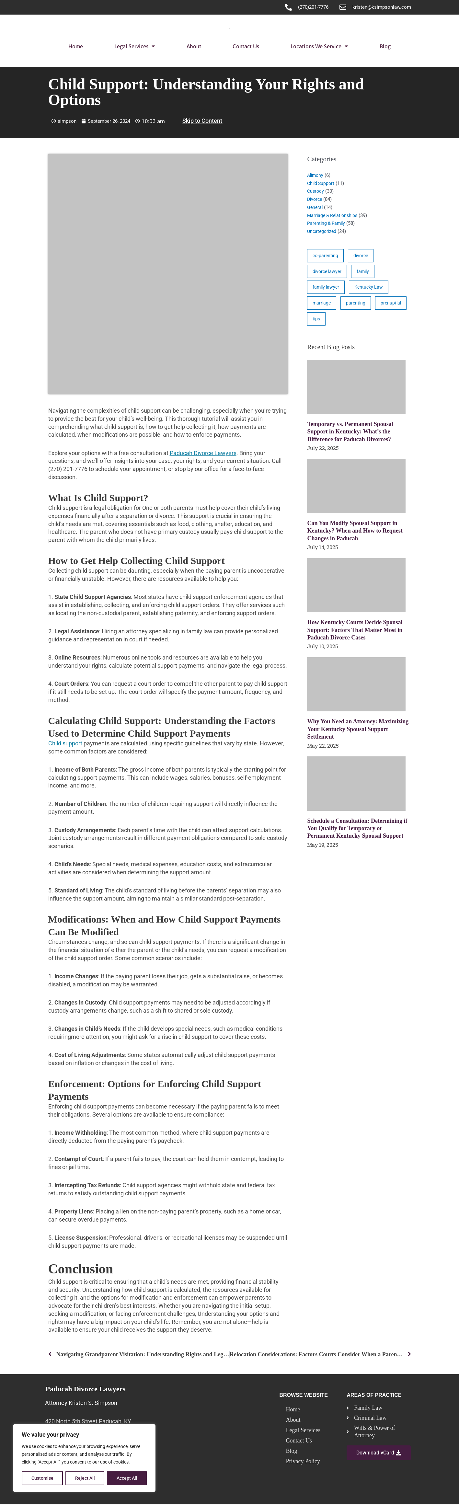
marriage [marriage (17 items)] (322, 305)
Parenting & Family (327, 223)
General (315, 207)
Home (75, 46)
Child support (65, 743)
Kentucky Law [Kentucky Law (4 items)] (371, 289)
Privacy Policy (303, 1462)
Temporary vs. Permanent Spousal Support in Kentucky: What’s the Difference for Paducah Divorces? (350, 435)
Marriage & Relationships (334, 215)
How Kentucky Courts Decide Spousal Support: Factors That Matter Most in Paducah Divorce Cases (354, 633)
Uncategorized (322, 231)
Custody (316, 191)
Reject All (85, 1478)
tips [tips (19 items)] (353, 322)
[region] (84, 1458)
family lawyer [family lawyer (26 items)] (327, 289)
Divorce (315, 199)
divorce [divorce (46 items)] (363, 256)
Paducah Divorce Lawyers (203, 453)
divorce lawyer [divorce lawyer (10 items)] (328, 272)
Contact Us (246, 46)
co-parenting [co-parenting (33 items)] (326, 256)
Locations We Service (319, 46)
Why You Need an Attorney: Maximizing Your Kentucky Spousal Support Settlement (357, 732)
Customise (42, 1478)
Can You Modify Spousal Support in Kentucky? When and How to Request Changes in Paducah (354, 534)
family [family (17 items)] (365, 272)
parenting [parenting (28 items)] (357, 305)
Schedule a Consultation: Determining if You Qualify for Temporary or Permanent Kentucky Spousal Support (357, 832)
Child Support (321, 183)
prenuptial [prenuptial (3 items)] (323, 322)
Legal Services (134, 46)
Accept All (127, 1478)
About (194, 46)
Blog (385, 46)
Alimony (316, 175)
